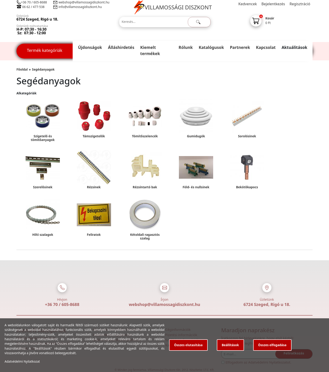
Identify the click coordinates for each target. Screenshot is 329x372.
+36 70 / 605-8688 (34, 2)
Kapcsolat (266, 47)
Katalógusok (211, 47)
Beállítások (230, 345)
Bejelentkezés (273, 3)
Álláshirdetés (121, 47)
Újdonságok (90, 47)
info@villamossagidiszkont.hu (80, 7)
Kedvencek (247, 3)
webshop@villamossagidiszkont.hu (83, 2)
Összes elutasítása (188, 345)
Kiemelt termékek (150, 50)
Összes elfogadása (272, 345)
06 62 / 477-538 (33, 7)
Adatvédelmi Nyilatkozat (22, 361)
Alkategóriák (26, 93)
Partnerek (240, 47)
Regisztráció (299, 3)
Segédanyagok (43, 69)
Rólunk (186, 47)
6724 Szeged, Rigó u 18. (267, 304)
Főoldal (22, 69)
